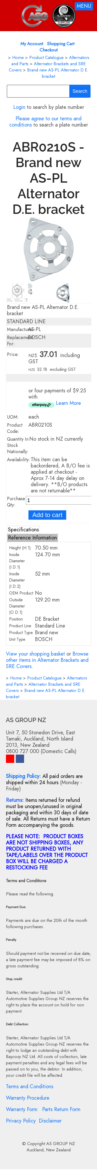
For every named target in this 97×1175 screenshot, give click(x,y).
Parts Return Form (61, 1109)
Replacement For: (20, 340)
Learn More (68, 403)
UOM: (13, 417)
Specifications (23, 529)
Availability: (18, 459)
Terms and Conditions (29, 1086)
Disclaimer (50, 1121)
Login (19, 107)
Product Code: (15, 428)
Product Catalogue (46, 57)
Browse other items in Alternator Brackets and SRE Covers (47, 660)
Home (18, 57)
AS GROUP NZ (60, 1143)
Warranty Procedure (27, 1098)
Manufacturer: (21, 329)
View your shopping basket (35, 654)
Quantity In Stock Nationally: (17, 445)
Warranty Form (22, 1109)
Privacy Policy (21, 1121)
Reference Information (32, 538)
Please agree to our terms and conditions (45, 122)
